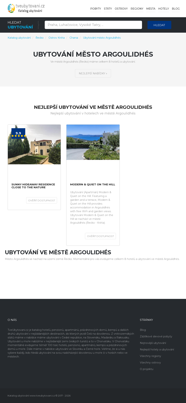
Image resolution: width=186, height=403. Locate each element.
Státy (108, 8)
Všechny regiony (150, 356)
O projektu (146, 369)
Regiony (137, 8)
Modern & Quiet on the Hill (92, 184)
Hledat (159, 25)
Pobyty (95, 8)
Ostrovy (121, 8)
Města (150, 8)
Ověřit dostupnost (41, 200)
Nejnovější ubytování (153, 343)
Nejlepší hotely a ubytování (157, 349)
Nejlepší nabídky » (93, 73)
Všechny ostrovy (150, 362)
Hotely (163, 8)
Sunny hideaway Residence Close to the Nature (33, 186)
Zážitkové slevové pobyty (156, 336)
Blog (176, 8)
